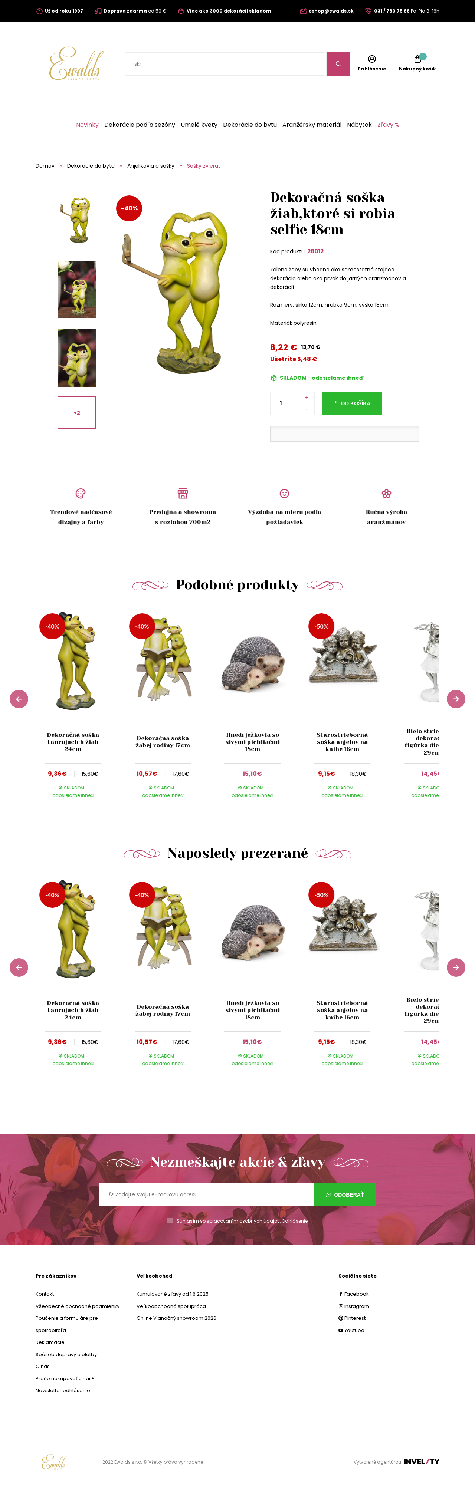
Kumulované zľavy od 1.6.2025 (173, 1294)
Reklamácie (50, 1342)
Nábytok (359, 125)
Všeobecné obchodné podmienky (77, 1306)
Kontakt (45, 1294)
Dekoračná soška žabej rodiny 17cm (162, 742)
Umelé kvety (199, 125)
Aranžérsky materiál (311, 125)
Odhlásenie (295, 1221)
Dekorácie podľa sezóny (139, 125)
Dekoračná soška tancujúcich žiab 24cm (73, 741)
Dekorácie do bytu (250, 125)
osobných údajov (259, 1221)
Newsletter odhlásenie (63, 1390)
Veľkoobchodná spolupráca (171, 1306)
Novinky (87, 125)
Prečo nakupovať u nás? (65, 1378)
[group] (80, 709)
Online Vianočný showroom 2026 (176, 1318)
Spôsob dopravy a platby (66, 1354)
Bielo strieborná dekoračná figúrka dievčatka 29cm (431, 742)
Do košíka (355, 403)
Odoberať (345, 1195)
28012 (315, 251)
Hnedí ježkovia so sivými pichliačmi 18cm (252, 741)
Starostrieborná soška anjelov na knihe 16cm (342, 741)
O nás (43, 1366)
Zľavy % (388, 125)
